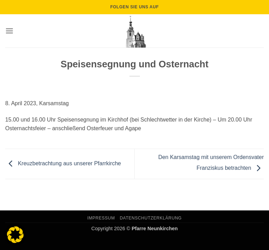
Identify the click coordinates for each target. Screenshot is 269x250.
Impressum (101, 218)
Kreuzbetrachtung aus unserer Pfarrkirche (63, 163)
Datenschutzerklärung (151, 218)
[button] (9, 30)
